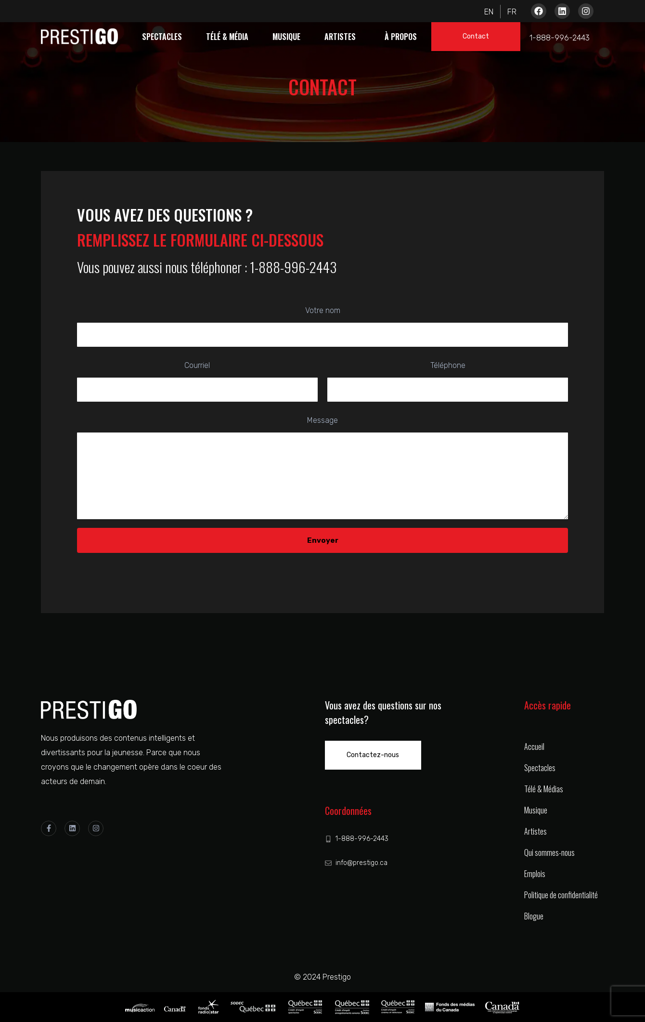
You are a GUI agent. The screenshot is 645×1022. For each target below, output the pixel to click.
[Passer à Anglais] (491, 11)
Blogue (533, 916)
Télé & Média (227, 36)
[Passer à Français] (509, 11)
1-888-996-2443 (559, 37)
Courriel (197, 381)
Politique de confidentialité (561, 895)
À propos (401, 36)
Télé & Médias (543, 789)
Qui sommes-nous (549, 852)
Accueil (534, 746)
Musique (286, 36)
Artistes (340, 36)
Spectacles (162, 36)
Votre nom (322, 326)
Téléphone (447, 381)
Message (322, 470)
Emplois (534, 873)
